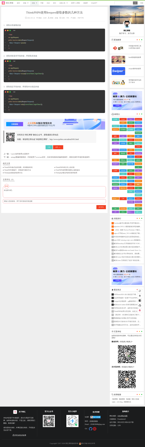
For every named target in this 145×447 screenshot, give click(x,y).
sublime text (115, 198)
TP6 (67, 18)
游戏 (138, 136)
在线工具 (62, 3)
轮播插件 (138, 194)
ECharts (131, 181)
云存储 (123, 143)
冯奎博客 (115, 399)
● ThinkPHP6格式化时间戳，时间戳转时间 (18, 167)
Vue (131, 156)
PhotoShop (138, 202)
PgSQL (130, 126)
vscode (138, 146)
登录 (141, 3)
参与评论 (101, 207)
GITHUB (138, 181)
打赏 (49, 147)
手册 (41, 3)
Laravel (115, 177)
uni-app (115, 139)
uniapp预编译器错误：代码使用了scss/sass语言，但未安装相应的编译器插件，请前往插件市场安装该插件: (50, 157)
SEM (115, 143)
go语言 (115, 170)
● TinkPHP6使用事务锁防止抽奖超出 (67, 170)
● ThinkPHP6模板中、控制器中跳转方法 (17, 170)
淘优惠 (128, 399)
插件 (115, 153)
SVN (130, 150)
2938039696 (94, 421)
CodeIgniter (131, 160)
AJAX (130, 208)
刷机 (130, 143)
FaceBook (138, 139)
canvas (130, 139)
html (138, 177)
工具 (123, 198)
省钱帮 (85, 3)
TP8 (123, 126)
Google (123, 119)
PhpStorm (138, 191)
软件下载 (130, 163)
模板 (138, 184)
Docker (115, 150)
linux (115, 181)
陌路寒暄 (122, 399)
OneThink (138, 153)
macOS (130, 122)
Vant (130, 119)
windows (138, 122)
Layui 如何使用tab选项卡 (20, 154)
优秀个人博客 (75, 3)
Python (138, 198)
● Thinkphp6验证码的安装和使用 (65, 173)
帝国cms (123, 160)
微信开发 (123, 188)
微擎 (115, 136)
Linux (122, 122)
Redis (115, 160)
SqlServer (115, 129)
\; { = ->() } (19, 40)
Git (138, 170)
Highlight (138, 126)
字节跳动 (123, 129)
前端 (24, 3)
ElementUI (138, 119)
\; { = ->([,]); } (24, 70)
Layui (123, 174)
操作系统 (130, 202)
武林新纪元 (127, 402)
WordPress (123, 139)
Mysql (123, 177)
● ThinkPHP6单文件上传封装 (64, 167)
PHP (79, 18)
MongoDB (138, 132)
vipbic (114, 402)
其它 (54, 3)
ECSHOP (130, 188)
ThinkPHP (123, 208)
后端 (33, 3)
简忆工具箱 (135, 399)
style (138, 188)
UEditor (123, 184)
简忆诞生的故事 (19, 435)
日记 (48, 3)
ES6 (131, 136)
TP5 (115, 208)
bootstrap (115, 184)
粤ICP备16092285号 (87, 443)
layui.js (130, 198)
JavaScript (138, 163)
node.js (130, 177)
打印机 (115, 119)
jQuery (138, 205)
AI (138, 167)
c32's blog (120, 402)
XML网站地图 (122, 416)
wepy (123, 136)
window (123, 181)
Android (123, 170)
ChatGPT (94, 3)
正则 (130, 191)
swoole (138, 156)
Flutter (138, 143)
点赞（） (58, 147)
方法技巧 (115, 163)
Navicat (115, 126)
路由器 (123, 153)
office (123, 212)
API (115, 212)
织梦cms (138, 212)
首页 (18, 3)
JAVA (130, 170)
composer (138, 150)
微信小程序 (131, 212)
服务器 (115, 188)
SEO (130, 184)
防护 (123, 163)
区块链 (138, 174)
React (130, 174)
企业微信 (130, 129)
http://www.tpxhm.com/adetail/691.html (64, 139)
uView (138, 129)
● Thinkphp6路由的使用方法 (12, 173)
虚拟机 (138, 160)
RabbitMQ (123, 150)
